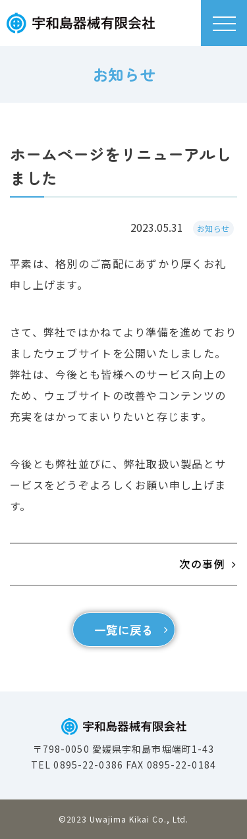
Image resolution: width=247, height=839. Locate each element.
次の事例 (202, 564)
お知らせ (213, 228)
